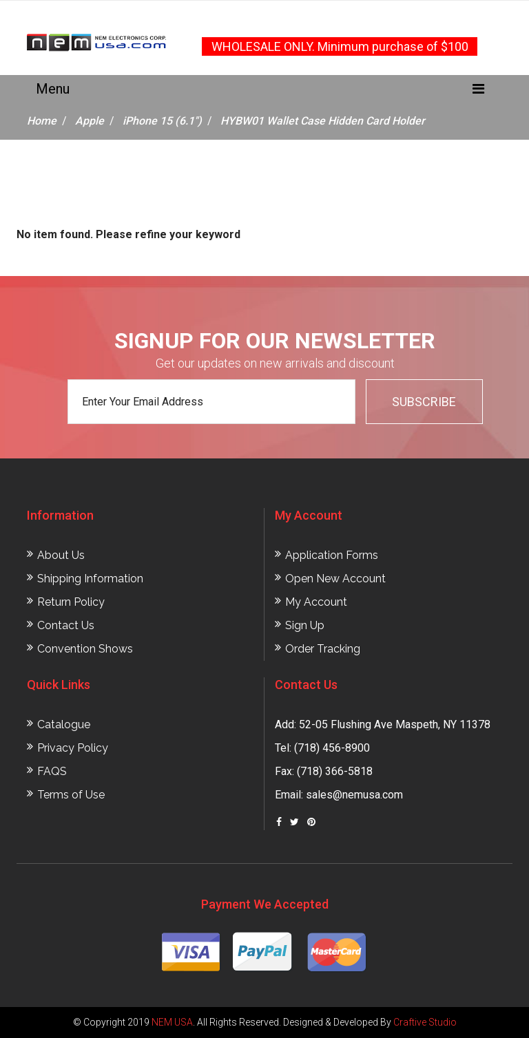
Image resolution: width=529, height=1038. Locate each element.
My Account (316, 601)
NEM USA (172, 1022)
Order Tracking (322, 648)
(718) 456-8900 (332, 747)
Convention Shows (85, 648)
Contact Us (65, 625)
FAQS (52, 771)
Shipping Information (90, 578)
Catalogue (63, 724)
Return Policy (71, 601)
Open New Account (335, 578)
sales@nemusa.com (354, 794)
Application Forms (331, 555)
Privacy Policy (72, 747)
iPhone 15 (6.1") (162, 120)
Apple (89, 120)
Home (41, 120)
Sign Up (304, 625)
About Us (61, 555)
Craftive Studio (425, 1022)
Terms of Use (71, 794)
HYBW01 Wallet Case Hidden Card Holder (322, 120)
